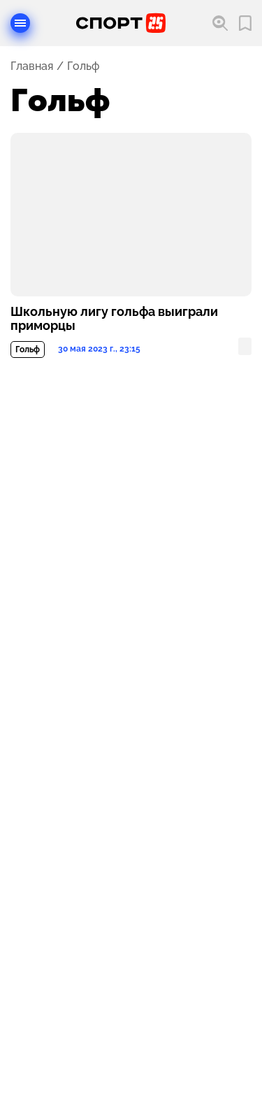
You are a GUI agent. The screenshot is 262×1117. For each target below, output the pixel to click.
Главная (31, 66)
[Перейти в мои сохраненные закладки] (245, 23)
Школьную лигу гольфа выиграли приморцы (114, 319)
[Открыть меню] (20, 23)
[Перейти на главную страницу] (121, 23)
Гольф (27, 349)
